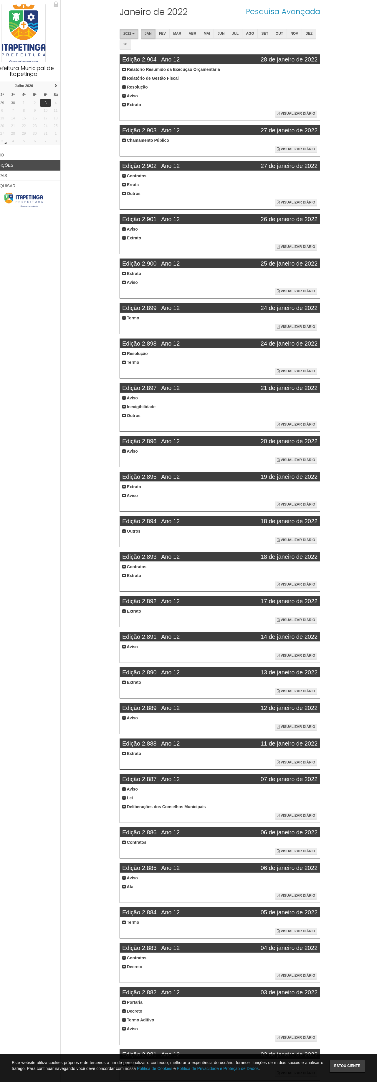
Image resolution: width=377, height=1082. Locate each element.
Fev (150, 44)
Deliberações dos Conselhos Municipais (173, 806)
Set (252, 44)
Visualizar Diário (298, 113)
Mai (194, 44)
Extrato (140, 104)
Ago (238, 44)
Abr (180, 44)
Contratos (143, 176)
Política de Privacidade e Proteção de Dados (218, 1068)
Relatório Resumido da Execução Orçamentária (180, 69)
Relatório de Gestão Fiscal (159, 78)
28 (311, 44)
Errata (139, 184)
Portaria (141, 1002)
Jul (223, 44)
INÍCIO (10, 155)
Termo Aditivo (147, 1020)
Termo (139, 318)
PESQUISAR (16, 186)
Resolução (144, 87)
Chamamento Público (154, 140)
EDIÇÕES (15, 165)
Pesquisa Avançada (285, 11)
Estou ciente (347, 1066)
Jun (208, 44)
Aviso (139, 96)
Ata (137, 886)
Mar (165, 44)
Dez (296, 44)
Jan (136, 44)
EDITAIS (12, 175)
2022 (138, 33)
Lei (136, 798)
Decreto (141, 966)
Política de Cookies (154, 1068)
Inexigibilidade (148, 406)
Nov (282, 44)
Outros (140, 193)
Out (267, 44)
